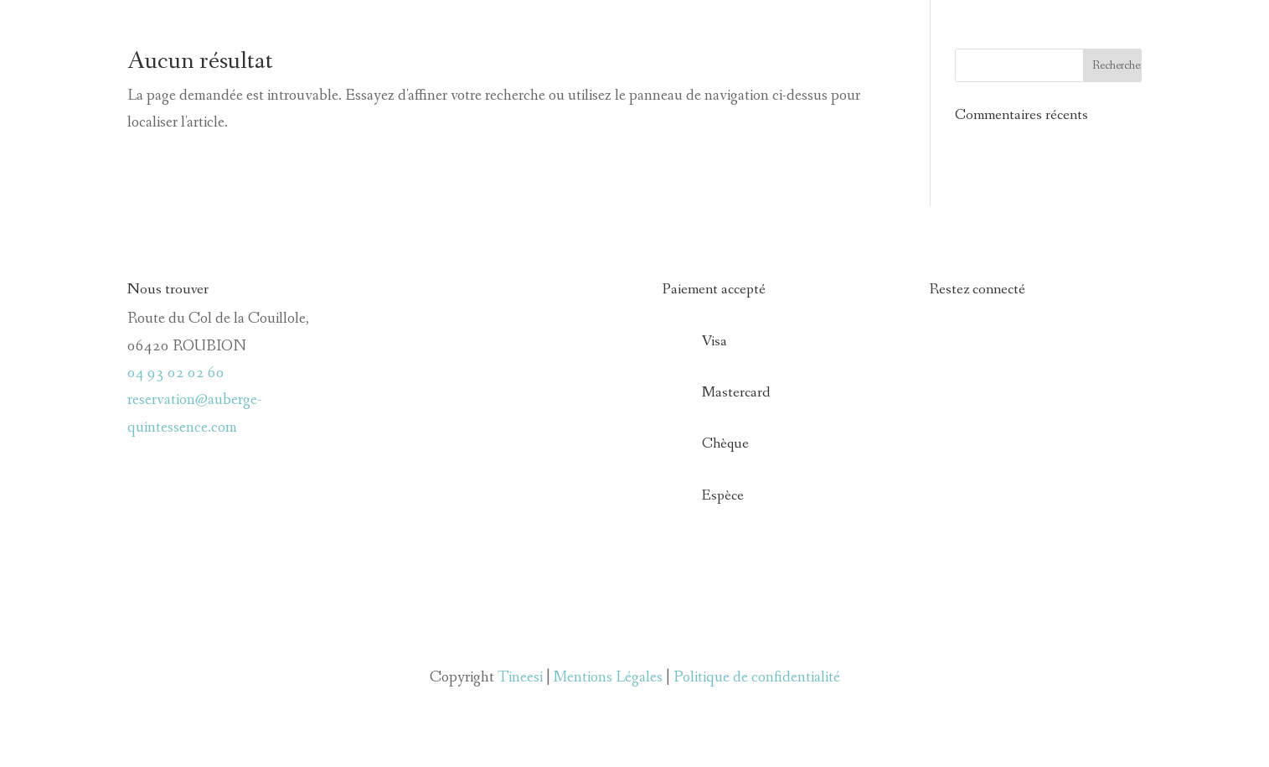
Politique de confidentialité (756, 677)
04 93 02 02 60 (175, 373)
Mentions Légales (608, 677)
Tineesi (520, 677)
